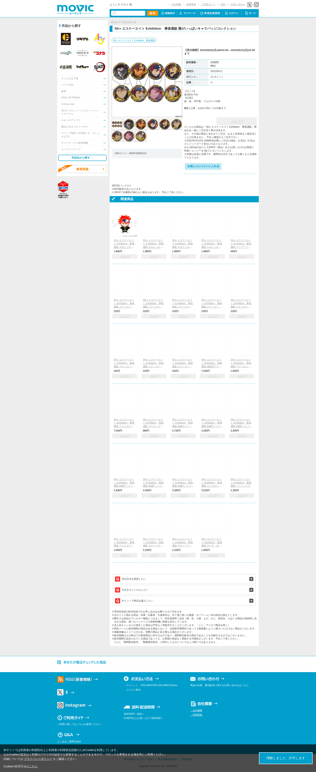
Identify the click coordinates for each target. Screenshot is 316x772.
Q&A (223, 4)
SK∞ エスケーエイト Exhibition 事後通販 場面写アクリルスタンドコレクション (212, 366)
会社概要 (176, 4)
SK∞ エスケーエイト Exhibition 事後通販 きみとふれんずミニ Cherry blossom (183, 247)
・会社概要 (196, 710)
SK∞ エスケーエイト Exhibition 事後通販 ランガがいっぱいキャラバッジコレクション (212, 486)
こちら (33, 766)
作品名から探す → (82, 157)
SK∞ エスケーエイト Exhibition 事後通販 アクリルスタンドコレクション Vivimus (124, 426)
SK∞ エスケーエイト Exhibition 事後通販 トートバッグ (241, 483)
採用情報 (191, 4)
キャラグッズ (129, 21)
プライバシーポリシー (38, 759)
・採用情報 (196, 714)
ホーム (114, 21)
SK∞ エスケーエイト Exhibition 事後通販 (134, 40)
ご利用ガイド (208, 4)
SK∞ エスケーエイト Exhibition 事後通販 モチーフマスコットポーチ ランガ (183, 546)
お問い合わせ (238, 4)
